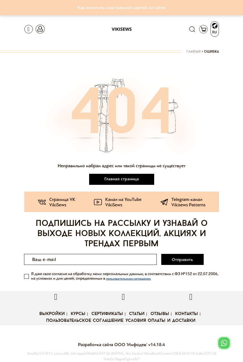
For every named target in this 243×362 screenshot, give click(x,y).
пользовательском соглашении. (128, 278)
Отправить (182, 259)
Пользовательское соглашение (84, 320)
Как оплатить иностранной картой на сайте (121, 7)
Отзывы (159, 314)
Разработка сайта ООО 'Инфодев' (113, 344)
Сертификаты (107, 314)
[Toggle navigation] (28, 29)
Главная (193, 51)
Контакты (186, 314)
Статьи (137, 314)
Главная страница (121, 178)
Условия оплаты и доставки (160, 320)
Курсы (78, 314)
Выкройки (52, 314)
